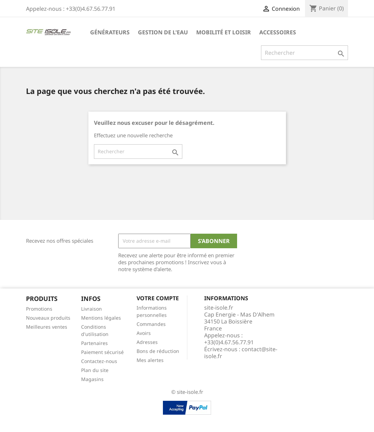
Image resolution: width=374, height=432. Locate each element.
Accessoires (277, 32)
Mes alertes (150, 360)
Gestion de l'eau (163, 32)
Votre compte (158, 298)
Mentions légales (101, 317)
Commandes (151, 324)
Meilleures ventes (46, 326)
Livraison (91, 308)
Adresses (147, 342)
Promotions (39, 308)
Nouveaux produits (48, 317)
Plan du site (94, 370)
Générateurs (110, 32)
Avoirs (144, 333)
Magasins (92, 379)
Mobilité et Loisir (223, 32)
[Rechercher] (304, 52)
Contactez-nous (99, 361)
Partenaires (94, 343)
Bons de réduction (158, 351)
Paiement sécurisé (102, 352)
